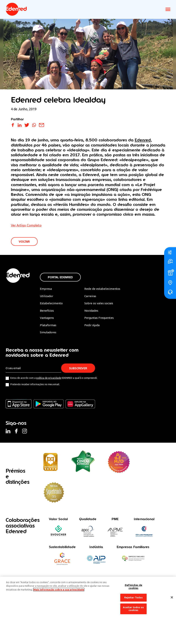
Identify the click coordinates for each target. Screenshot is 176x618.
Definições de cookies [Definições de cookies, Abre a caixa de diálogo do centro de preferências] (133, 586)
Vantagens (47, 319)
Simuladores (48, 333)
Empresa (46, 289)
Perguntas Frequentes (98, 319)
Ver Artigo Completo (26, 225)
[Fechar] (172, 597)
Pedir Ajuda (92, 326)
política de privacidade (48, 379)
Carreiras (90, 296)
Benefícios (47, 311)
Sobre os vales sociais (99, 304)
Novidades (91, 311)
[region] (88, 597)
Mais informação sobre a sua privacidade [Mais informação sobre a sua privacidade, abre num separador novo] (59, 589)
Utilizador (46, 296)
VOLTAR (24, 242)
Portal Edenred (60, 277)
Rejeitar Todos (133, 597)
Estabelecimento (51, 304)
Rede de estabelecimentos (102, 289)
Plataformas (48, 326)
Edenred (143, 140)
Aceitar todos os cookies (133, 609)
